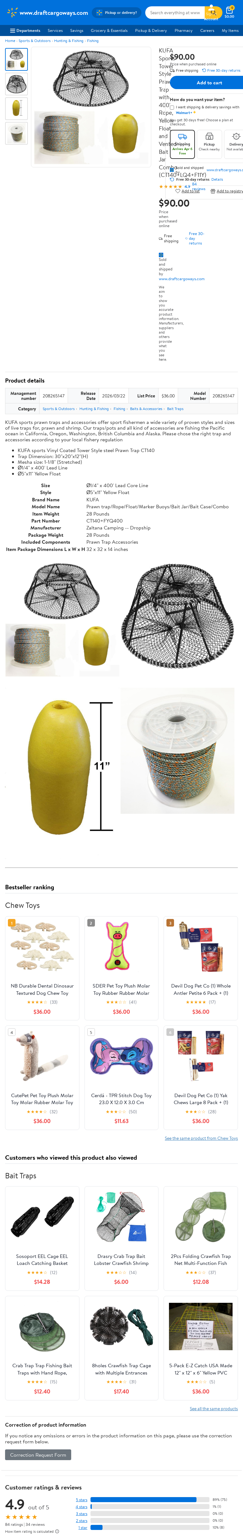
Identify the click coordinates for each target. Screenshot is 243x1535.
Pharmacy (184, 30)
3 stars (81, 1513)
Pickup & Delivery (151, 30)
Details (217, 179)
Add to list (187, 191)
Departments (25, 30)
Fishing (93, 40)
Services (55, 30)
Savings (76, 30)
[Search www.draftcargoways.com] (175, 12)
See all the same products (214, 1408)
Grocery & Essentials (109, 30)
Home (10, 40)
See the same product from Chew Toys (201, 1138)
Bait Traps (175, 408)
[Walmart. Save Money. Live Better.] (47, 12)
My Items (230, 30)
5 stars (81, 1499)
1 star (82, 1527)
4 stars (81, 1506)
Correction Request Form (38, 1454)
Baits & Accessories (146, 408)
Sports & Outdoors (35, 40)
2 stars (81, 1520)
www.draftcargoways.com (182, 278)
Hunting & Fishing (69, 40)
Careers (207, 30)
